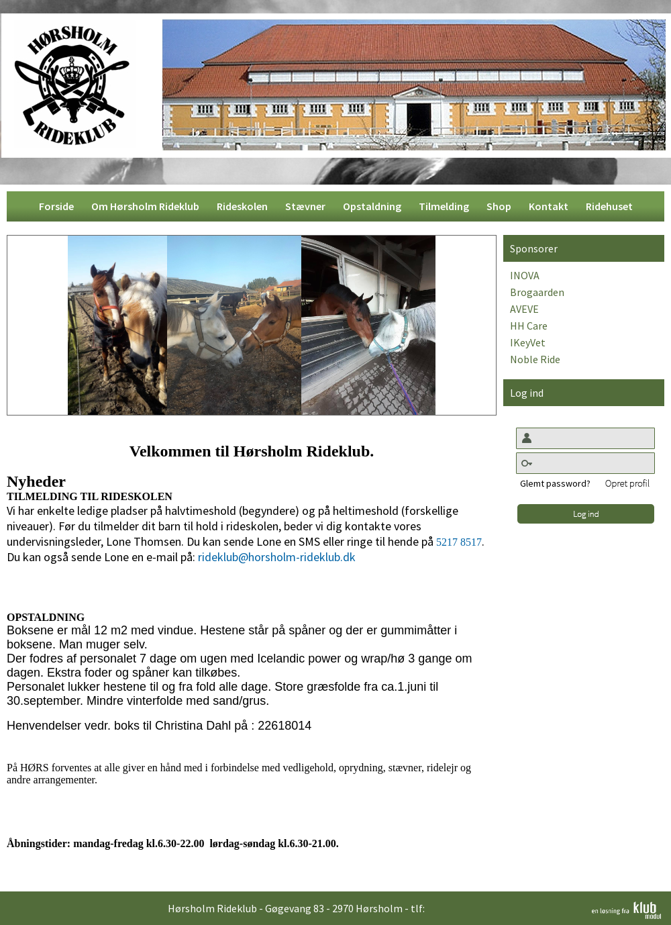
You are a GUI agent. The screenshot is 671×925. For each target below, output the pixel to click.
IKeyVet (528, 342)
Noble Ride (535, 359)
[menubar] (335, 206)
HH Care (529, 325)
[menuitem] (56, 206)
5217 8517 (459, 542)
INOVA (524, 275)
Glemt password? (555, 483)
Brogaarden (537, 292)
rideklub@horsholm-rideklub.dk (277, 557)
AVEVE (524, 308)
